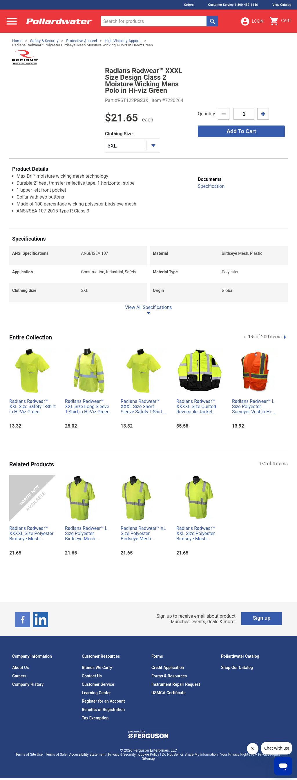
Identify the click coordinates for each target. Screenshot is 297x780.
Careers (19, 676)
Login (251, 21)
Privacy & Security (122, 754)
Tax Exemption (95, 718)
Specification (211, 186)
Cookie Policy (148, 754)
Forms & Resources (169, 676)
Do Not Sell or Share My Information (190, 754)
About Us (20, 667)
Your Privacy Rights (235, 754)
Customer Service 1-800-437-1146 (233, 5)
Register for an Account (103, 701)
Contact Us (92, 676)
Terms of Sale (56, 754)
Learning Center (96, 692)
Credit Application (167, 667)
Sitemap (148, 759)
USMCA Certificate (168, 692)
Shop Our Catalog (237, 667)
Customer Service (98, 684)
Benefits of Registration (103, 709)
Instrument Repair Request (175, 684)
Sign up (262, 618)
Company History (28, 684)
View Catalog (281, 5)
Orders (188, 5)
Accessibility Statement (87, 754)
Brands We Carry (97, 667)
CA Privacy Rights (266, 754)
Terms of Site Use (29, 754)
